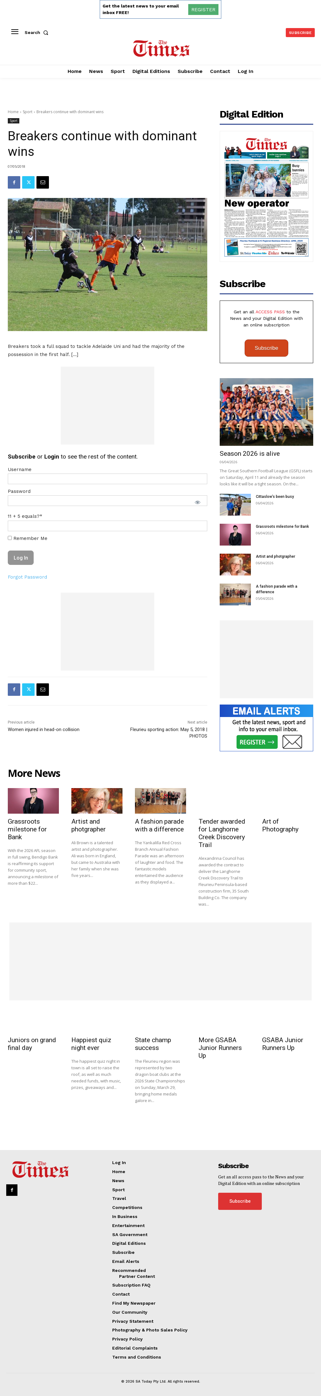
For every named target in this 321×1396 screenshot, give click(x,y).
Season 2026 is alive (250, 453)
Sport (27, 111)
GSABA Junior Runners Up (282, 1044)
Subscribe (266, 348)
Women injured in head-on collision (43, 729)
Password (19, 491)
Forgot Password (27, 577)
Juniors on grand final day (32, 1044)
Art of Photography (280, 825)
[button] (38, 32)
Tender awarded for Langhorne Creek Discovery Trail (222, 833)
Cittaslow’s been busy (275, 496)
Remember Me (27, 538)
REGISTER (203, 9)
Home (13, 111)
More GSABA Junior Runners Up (220, 1047)
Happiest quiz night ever (91, 1044)
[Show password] (197, 502)
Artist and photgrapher (275, 556)
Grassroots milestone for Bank (282, 526)
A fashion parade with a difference (159, 825)
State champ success (153, 1044)
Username (19, 469)
